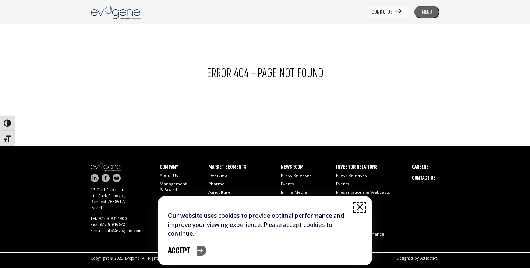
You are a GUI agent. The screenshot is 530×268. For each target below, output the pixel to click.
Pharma (216, 183)
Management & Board (173, 186)
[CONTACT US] (388, 12)
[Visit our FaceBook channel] (106, 178)
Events (287, 183)
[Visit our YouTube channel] (117, 178)
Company (169, 167)
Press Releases (296, 175)
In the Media (294, 192)
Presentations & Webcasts (363, 192)
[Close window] (360, 207)
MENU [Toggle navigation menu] (427, 11)
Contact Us (424, 178)
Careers (420, 167)
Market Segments (227, 167)
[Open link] (116, 12)
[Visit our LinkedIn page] (95, 178)
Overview (218, 175)
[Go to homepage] (125, 166)
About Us (169, 175)
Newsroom (292, 167)
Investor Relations (357, 167)
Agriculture (219, 192)
